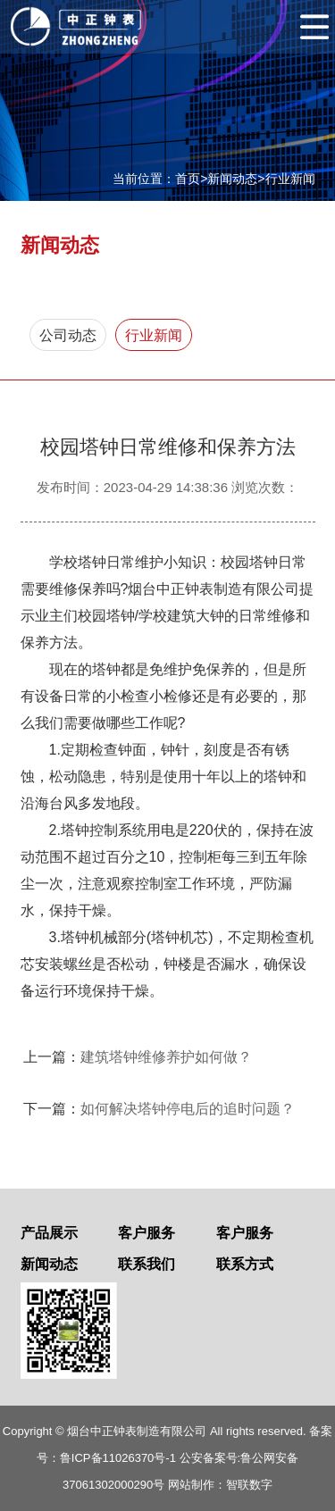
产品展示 (49, 1232)
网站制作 (191, 1484)
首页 (187, 178)
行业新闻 (290, 178)
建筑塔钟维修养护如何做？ (166, 1056)
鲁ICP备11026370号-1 (118, 1458)
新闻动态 (232, 178)
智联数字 (249, 1484)
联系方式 (244, 1264)
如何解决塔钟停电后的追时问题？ (187, 1108)
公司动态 (67, 335)
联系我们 (146, 1264)
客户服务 (146, 1232)
